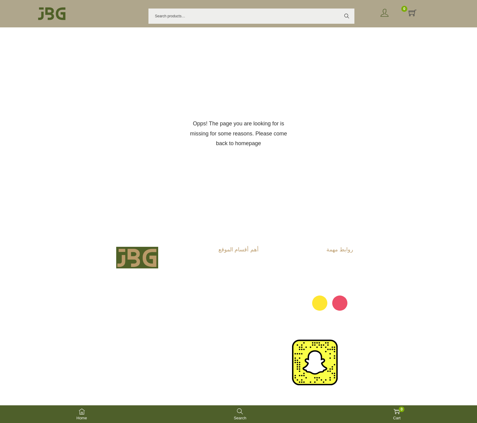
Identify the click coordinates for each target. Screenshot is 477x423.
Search (347, 16)
